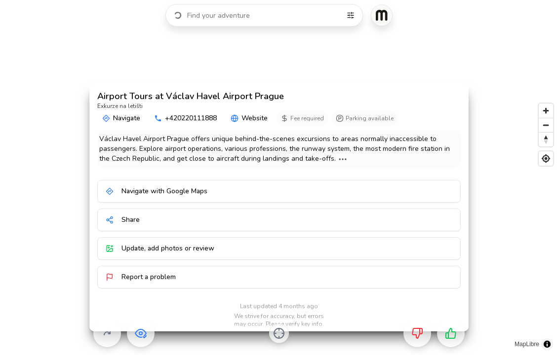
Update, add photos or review (160, 248)
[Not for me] (417, 333)
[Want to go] (451, 333)
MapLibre (527, 344)
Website (249, 118)
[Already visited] (141, 333)
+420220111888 (185, 118)
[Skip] (107, 333)
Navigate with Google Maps (156, 191)
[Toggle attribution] (547, 344)
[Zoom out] (546, 125)
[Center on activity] (279, 333)
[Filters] (350, 15)
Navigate (121, 118)
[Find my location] (546, 158)
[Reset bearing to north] (546, 139)
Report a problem (141, 277)
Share (123, 219)
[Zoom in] (546, 111)
